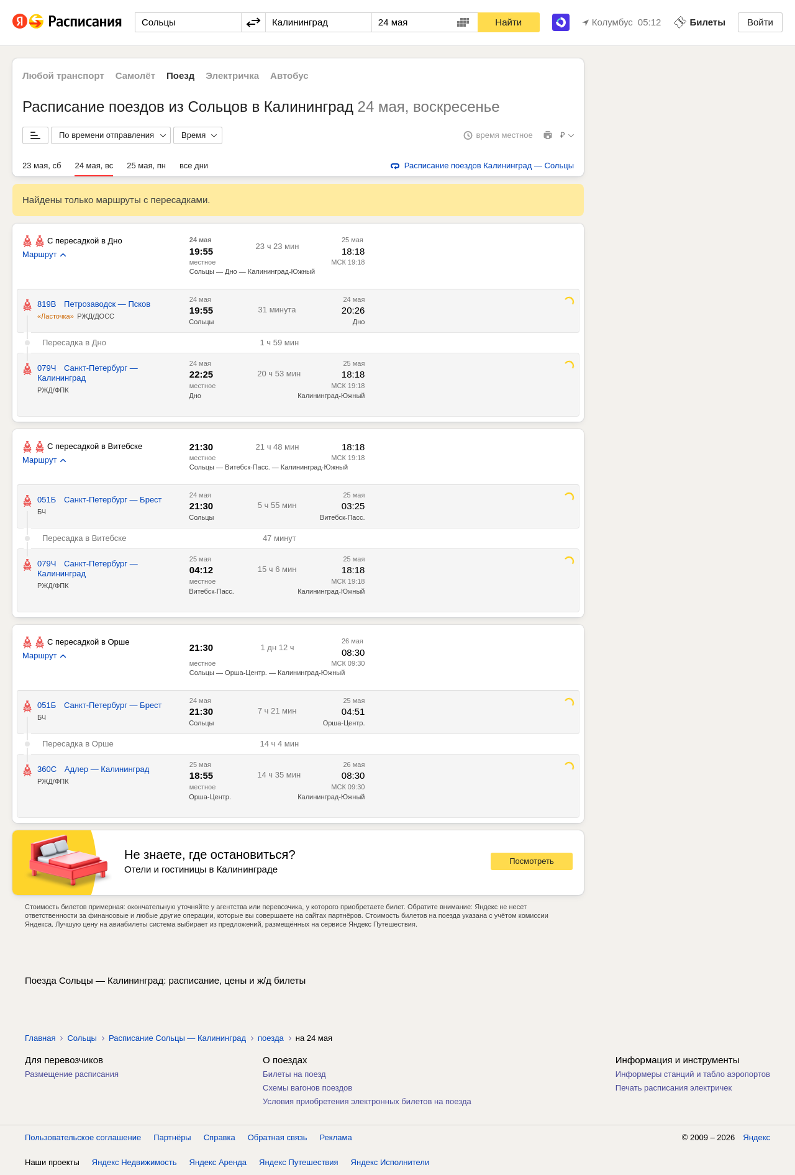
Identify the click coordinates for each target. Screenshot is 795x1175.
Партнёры (172, 1137)
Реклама (336, 1137)
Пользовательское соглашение (83, 1137)
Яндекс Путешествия (298, 1162)
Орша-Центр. (344, 723)
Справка (219, 1137)
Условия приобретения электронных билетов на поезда (367, 1101)
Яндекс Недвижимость (134, 1162)
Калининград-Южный (331, 395)
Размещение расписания (72, 1074)
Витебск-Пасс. (342, 517)
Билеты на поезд (294, 1074)
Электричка (232, 75)
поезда (271, 1038)
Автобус (289, 75)
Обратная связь (277, 1137)
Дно (359, 321)
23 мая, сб (41, 165)
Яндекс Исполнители (390, 1162)
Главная (40, 1038)
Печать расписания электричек (674, 1087)
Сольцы (201, 321)
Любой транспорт (63, 75)
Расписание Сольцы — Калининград (177, 1038)
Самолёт (135, 75)
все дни (193, 165)
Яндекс (756, 1137)
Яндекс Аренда (218, 1162)
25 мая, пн (146, 165)
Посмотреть (531, 861)
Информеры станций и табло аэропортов (693, 1074)
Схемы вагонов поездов (307, 1087)
